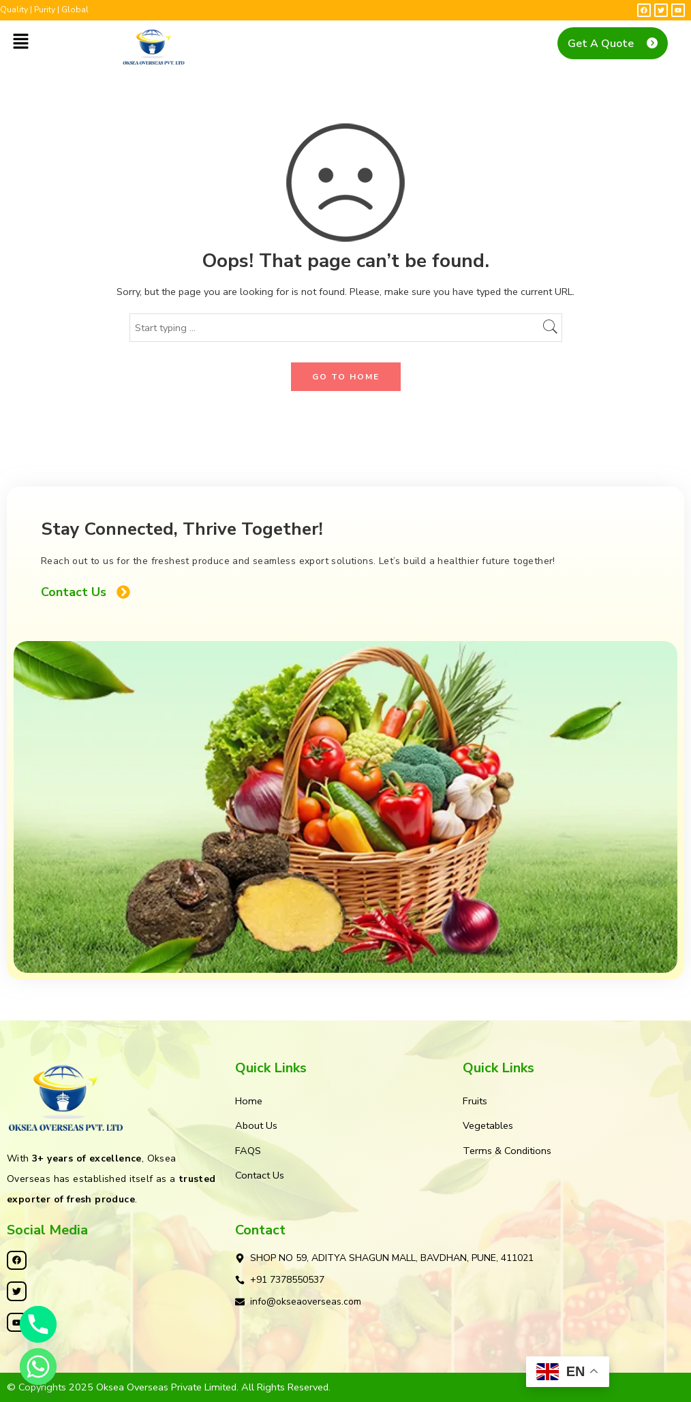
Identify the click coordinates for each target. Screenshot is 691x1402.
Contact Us (259, 1175)
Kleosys (467, 1387)
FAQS (248, 1150)
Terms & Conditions (507, 1150)
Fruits (475, 1101)
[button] (20, 42)
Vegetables (488, 1125)
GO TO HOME (346, 376)
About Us (256, 1125)
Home (248, 1101)
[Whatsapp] (38, 1366)
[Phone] (38, 1324)
